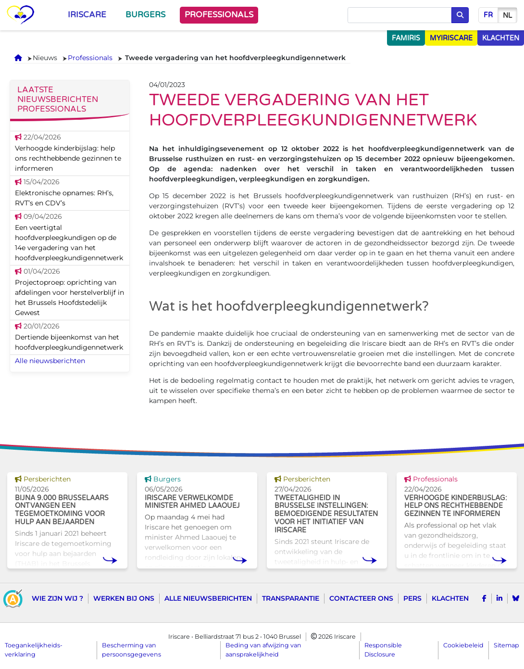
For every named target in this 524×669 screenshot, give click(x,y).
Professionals (219, 15)
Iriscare (87, 15)
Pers (412, 598)
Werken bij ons (123, 598)
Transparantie (290, 598)
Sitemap (506, 645)
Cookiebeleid (463, 645)
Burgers (145, 15)
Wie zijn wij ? (57, 598)
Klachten (450, 598)
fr (488, 15)
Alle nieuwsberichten (50, 360)
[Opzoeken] (400, 15)
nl (507, 16)
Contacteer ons (361, 598)
